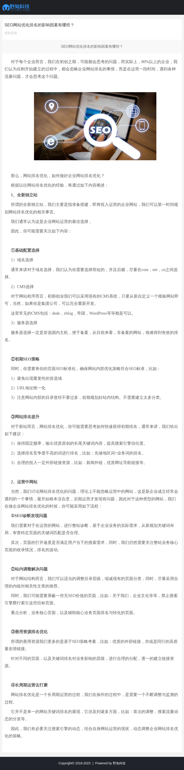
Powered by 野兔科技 (110, 763)
